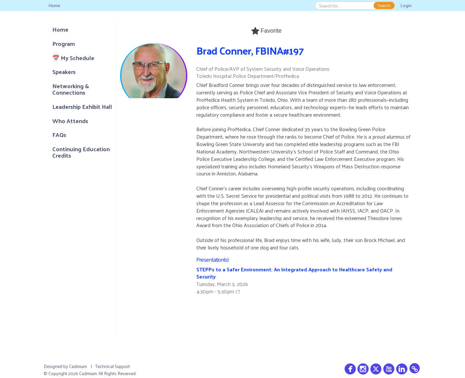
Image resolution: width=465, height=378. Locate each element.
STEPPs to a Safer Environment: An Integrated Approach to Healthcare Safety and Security (294, 273)
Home (54, 5)
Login (406, 5)
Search (384, 5)
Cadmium (78, 366)
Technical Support (112, 366)
